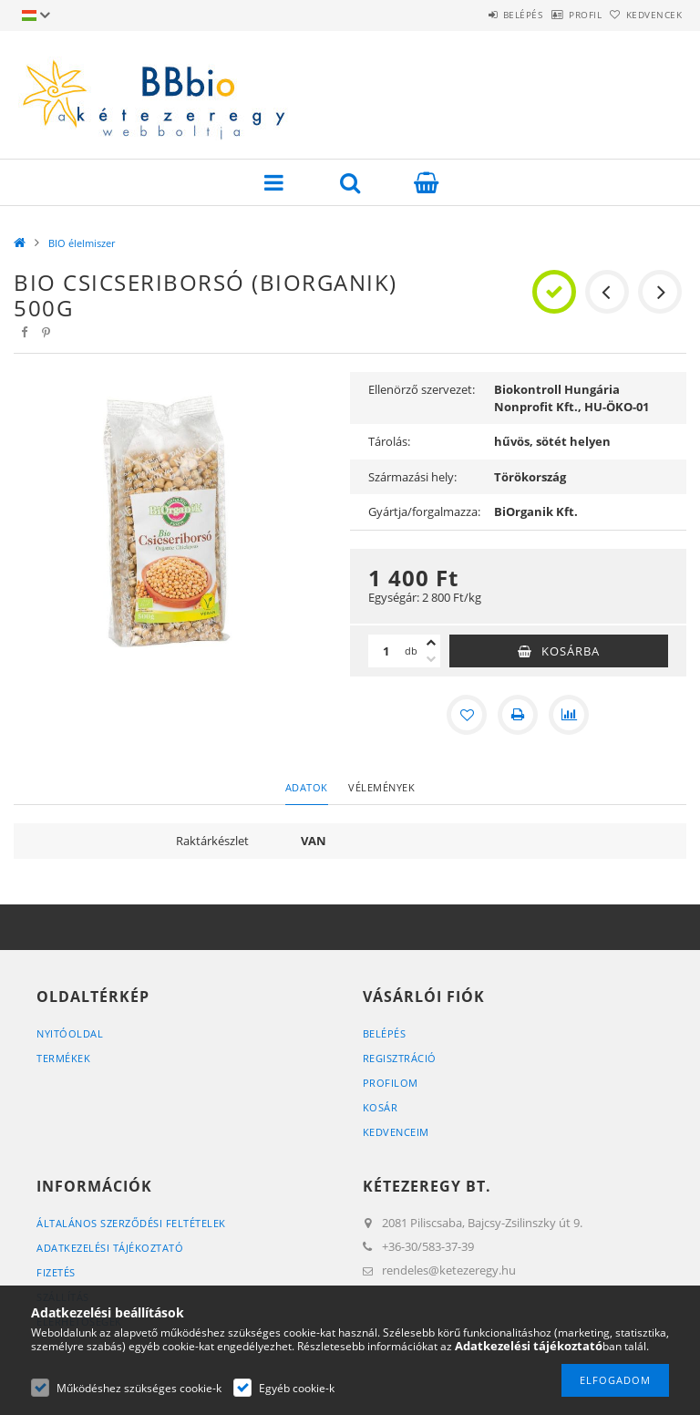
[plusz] (431, 643)
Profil (556, 14)
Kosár (380, 1107)
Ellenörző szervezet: (421, 389)
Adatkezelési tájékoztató (109, 1248)
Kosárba (570, 651)
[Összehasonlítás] (569, 715)
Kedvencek (645, 14)
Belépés (476, 14)
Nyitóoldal (69, 1033)
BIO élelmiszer (81, 243)
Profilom (390, 1083)
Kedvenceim (396, 1132)
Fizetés (56, 1272)
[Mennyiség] (386, 651)
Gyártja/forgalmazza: (424, 511)
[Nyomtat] (518, 715)
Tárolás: (389, 441)
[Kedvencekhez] (467, 715)
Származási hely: (412, 477)
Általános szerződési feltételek (131, 1223)
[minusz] (431, 659)
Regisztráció (400, 1058)
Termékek (63, 1058)
